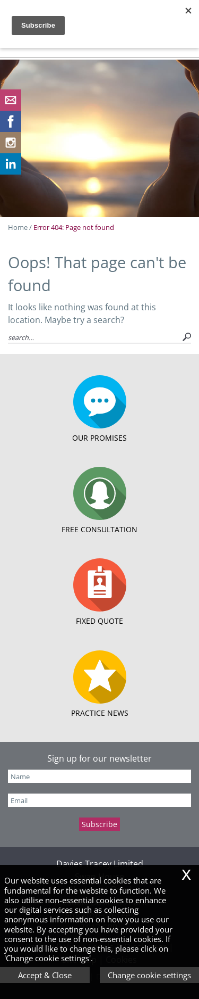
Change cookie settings (149, 975)
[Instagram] (10, 150)
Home (18, 227)
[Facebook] (10, 129)
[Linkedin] (10, 171)
